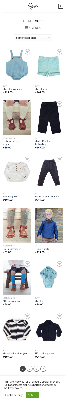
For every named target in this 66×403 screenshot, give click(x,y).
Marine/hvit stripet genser (16, 353)
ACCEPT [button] (32, 395)
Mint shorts (41, 89)
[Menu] (5, 6)
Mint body (40, 301)
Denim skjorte (42, 248)
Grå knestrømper (12, 248)
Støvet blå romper (12, 89)
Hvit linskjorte (10, 196)
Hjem (27, 21)
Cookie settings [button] (14, 395)
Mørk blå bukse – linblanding (44, 143)
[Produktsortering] (33, 37)
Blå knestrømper (11, 301)
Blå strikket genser (44, 353)
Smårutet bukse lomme (47, 196)
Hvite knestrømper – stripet (13, 143)
